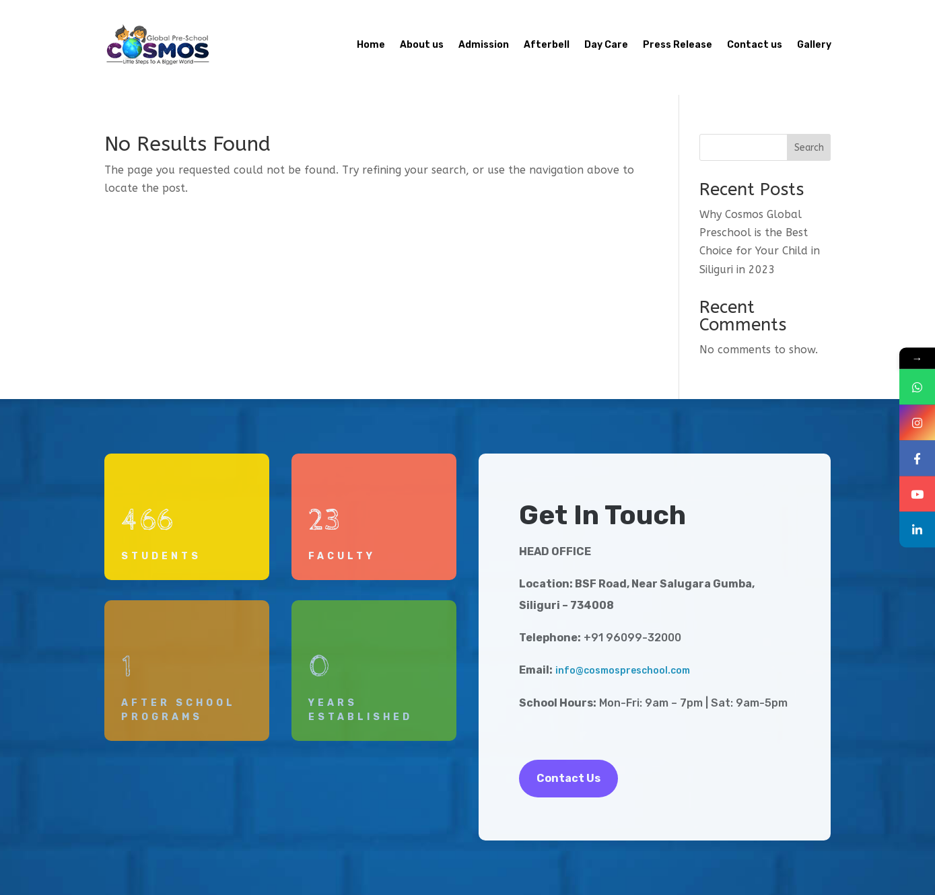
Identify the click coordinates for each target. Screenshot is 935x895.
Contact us (754, 44)
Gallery (814, 44)
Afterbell (546, 44)
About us (422, 44)
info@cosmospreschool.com (622, 670)
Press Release (677, 44)
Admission (483, 44)
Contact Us (568, 778)
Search (809, 147)
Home (371, 44)
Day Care (606, 44)
